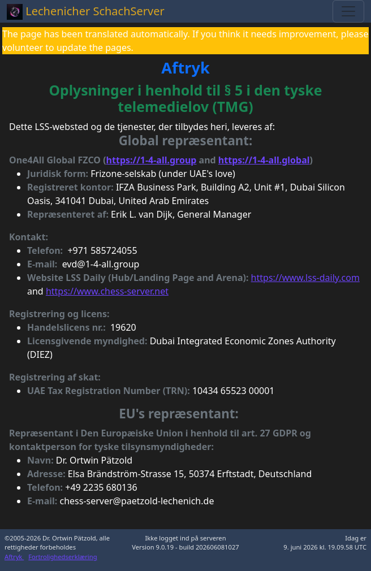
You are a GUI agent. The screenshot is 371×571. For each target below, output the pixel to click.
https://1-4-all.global (264, 160)
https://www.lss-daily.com (305, 277)
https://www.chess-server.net (107, 291)
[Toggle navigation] (348, 11)
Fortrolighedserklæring (62, 556)
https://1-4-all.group (151, 160)
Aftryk (14, 556)
